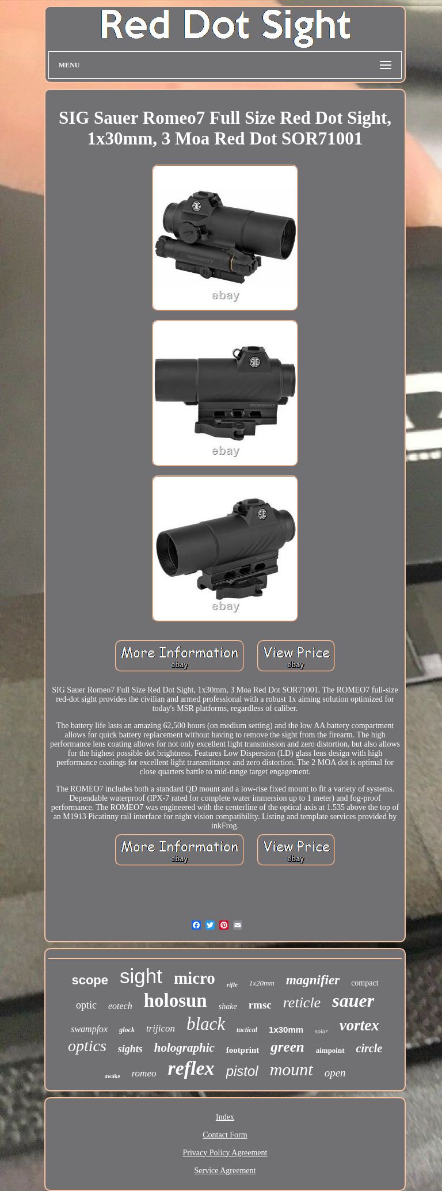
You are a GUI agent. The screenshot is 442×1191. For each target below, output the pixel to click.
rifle (232, 984)
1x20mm (262, 983)
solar (321, 1031)
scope (89, 980)
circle (369, 1048)
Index (225, 1117)
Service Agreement (225, 1170)
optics (87, 1046)
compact (364, 983)
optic (86, 1005)
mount (291, 1069)
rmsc (260, 1005)
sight (141, 976)
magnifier (313, 980)
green (287, 1047)
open (335, 1073)
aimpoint (330, 1050)
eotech (120, 1006)
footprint (243, 1050)
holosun (175, 1000)
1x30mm (286, 1029)
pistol (242, 1071)
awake (112, 1076)
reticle (302, 1002)
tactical (247, 1030)
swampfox (89, 1029)
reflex (190, 1068)
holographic (184, 1048)
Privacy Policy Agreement (225, 1152)
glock (127, 1030)
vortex (359, 1025)
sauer (353, 1000)
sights (130, 1049)
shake (228, 1006)
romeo (144, 1073)
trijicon (160, 1028)
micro (194, 978)
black (205, 1024)
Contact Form (225, 1135)
